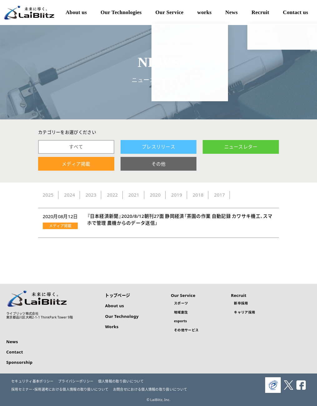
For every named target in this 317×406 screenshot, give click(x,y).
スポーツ (181, 303)
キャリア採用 (244, 312)
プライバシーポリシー (75, 381)
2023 (91, 194)
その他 (158, 163)
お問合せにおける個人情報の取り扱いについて (150, 389)
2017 (219, 194)
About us (114, 305)
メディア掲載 (76, 163)
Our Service (183, 295)
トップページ (117, 295)
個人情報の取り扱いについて (121, 381)
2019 (176, 194)
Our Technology (121, 316)
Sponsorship (19, 362)
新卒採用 (241, 303)
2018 (198, 194)
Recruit (238, 295)
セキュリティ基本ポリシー (32, 381)
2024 (69, 194)
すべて (76, 146)
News (12, 341)
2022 (112, 194)
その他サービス (186, 330)
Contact (14, 352)
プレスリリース (158, 146)
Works (111, 326)
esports (180, 320)
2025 (48, 194)
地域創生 (181, 312)
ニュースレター (241, 146)
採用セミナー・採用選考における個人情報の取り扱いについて (59, 389)
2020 (155, 194)
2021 (133, 194)
